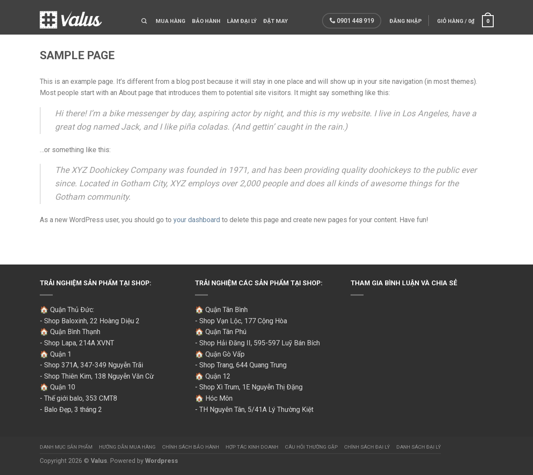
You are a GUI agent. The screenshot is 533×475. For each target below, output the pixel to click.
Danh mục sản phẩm (66, 447)
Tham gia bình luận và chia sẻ (404, 283)
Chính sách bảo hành (190, 447)
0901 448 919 (351, 20)
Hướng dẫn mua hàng (127, 447)
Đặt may (275, 21)
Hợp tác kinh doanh (252, 447)
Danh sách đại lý (418, 447)
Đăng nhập (405, 21)
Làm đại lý (242, 21)
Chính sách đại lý (367, 447)
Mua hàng (170, 21)
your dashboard (196, 220)
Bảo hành (206, 21)
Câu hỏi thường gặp (311, 447)
